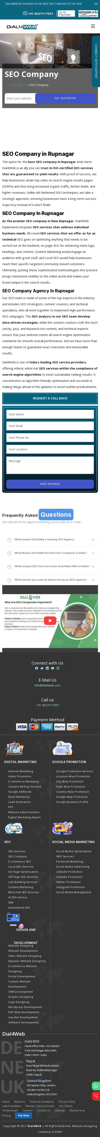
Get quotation (65, 98)
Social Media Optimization (74, 851)
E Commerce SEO (19, 861)
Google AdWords (19, 791)
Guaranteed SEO (19, 907)
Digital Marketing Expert (24, 817)
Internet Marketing (20, 771)
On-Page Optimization (23, 872)
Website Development (23, 951)
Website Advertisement (24, 812)
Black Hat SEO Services (23, 892)
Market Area (77, 1110)
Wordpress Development (25, 1007)
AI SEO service (17, 897)
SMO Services (65, 856)
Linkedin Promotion (69, 872)
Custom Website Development (19, 984)
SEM (10, 902)
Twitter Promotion (68, 882)
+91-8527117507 (47, 705)
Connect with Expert (96, 61)
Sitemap (60, 1110)
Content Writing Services (24, 786)
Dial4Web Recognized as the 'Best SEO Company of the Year (45, 4)
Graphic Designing (20, 997)
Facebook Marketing (69, 861)
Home (14, 85)
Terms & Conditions (42, 1101)
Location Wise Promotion (73, 776)
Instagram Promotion (70, 887)
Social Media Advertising (72, 866)
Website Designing (20, 945)
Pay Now (23, 1115)
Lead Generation (19, 802)
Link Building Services (22, 882)
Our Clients (66, 1106)
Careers (27, 1110)
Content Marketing (20, 887)
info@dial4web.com (48, 685)
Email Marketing (19, 797)
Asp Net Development (23, 1017)
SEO (24, 85)
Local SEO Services (20, 866)
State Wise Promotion (70, 786)
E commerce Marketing (23, 781)
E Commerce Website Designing (22, 968)
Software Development (23, 1022)
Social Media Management (73, 892)
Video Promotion (19, 776)
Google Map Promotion (72, 797)
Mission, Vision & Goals (40, 1106)
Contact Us (43, 1110)
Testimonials (10, 1110)
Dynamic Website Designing (27, 961)
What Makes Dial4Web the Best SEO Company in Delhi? (47, 580)
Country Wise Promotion (72, 791)
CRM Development (20, 991)
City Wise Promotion (70, 781)
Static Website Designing (25, 956)
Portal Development (21, 976)
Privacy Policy (66, 1101)
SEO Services (16, 851)
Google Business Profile (72, 802)
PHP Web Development (23, 1012)
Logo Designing (18, 1002)
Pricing (6, 1115)
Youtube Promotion (69, 877)
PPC (10, 807)
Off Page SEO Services (23, 877)
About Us (19, 1101)
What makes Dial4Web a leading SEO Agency (40, 567)
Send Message (50, 484)
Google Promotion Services (74, 771)
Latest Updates (11, 1106)
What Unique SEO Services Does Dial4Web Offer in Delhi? (48, 593)
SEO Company (17, 856)
